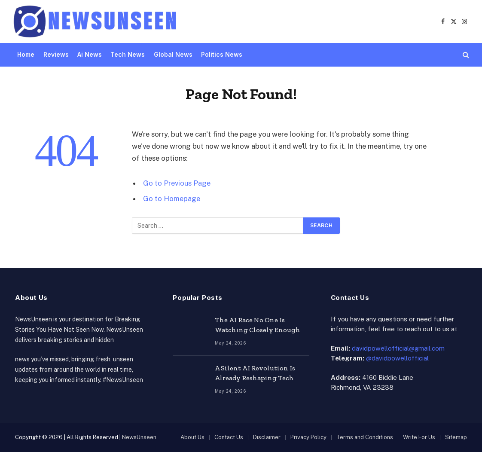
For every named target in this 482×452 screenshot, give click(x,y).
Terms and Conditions (364, 437)
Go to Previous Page (176, 183)
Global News (173, 54)
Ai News (89, 54)
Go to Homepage (171, 198)
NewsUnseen (139, 437)
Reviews (56, 54)
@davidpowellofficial (397, 358)
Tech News (127, 54)
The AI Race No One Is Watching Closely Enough (257, 325)
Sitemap (456, 437)
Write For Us (419, 437)
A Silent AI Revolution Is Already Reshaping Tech (255, 373)
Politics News (221, 54)
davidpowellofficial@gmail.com (398, 348)
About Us (192, 437)
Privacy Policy (308, 437)
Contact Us (228, 437)
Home (25, 54)
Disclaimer (267, 437)
